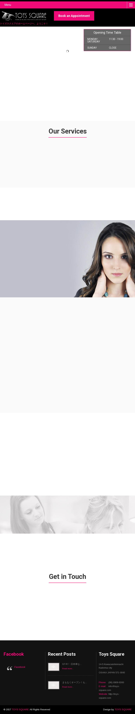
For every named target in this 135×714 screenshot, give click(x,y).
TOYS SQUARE (123, 709)
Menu (7, 4)
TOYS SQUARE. (21, 709)
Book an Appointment (74, 16)
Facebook (14, 654)
